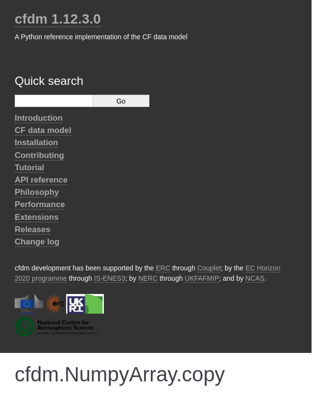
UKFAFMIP (202, 278)
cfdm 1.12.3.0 (58, 19)
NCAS (255, 278)
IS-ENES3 (109, 278)
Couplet (209, 268)
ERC (163, 268)
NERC (148, 278)
